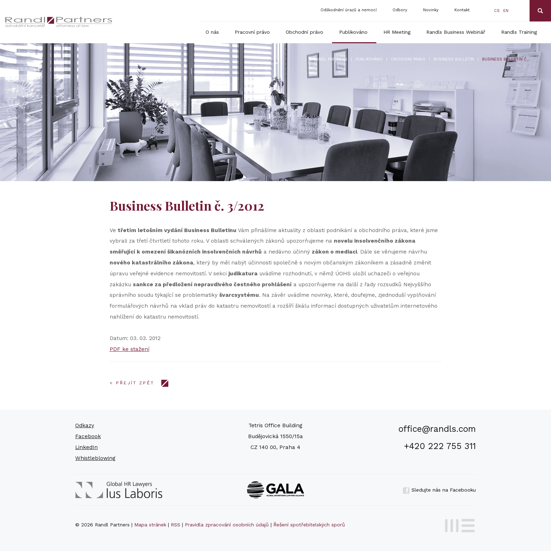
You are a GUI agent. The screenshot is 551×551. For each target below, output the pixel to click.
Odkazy (84, 425)
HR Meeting (396, 32)
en (505, 10)
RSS (175, 524)
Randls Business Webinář (455, 32)
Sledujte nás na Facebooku (439, 490)
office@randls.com (437, 429)
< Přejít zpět (132, 382)
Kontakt (461, 10)
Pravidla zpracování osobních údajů (227, 524)
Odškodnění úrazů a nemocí (348, 10)
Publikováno (353, 32)
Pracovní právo (252, 32)
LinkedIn (86, 447)
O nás (212, 32)
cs (497, 10)
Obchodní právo (304, 32)
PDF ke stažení (129, 349)
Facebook (88, 436)
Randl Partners (330, 59)
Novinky (431, 10)
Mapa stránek (150, 524)
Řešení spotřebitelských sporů (309, 524)
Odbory (400, 10)
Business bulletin (454, 59)
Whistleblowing (95, 458)
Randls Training (519, 32)
